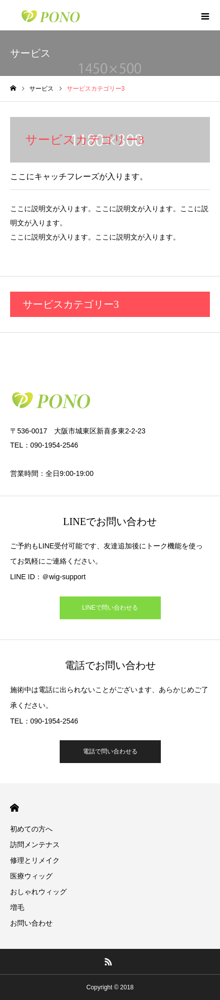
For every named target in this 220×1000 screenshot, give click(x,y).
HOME (14, 808)
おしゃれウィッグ (38, 892)
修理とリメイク (35, 860)
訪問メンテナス (35, 845)
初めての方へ (31, 829)
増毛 (17, 907)
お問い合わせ (31, 923)
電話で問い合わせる (110, 751)
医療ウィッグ (31, 876)
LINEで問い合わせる (110, 607)
